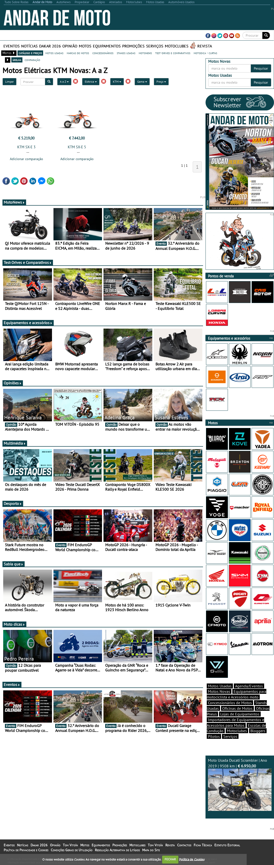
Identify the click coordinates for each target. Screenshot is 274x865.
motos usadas (54, 53)
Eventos (11, 46)
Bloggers (257, 730)
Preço (161, 81)
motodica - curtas (205, 53)
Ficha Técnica (203, 845)
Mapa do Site (151, 850)
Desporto (13, 503)
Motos (85, 46)
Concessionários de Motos (230, 702)
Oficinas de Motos (237, 708)
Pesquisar (261, 68)
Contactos (184, 845)
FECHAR (170, 859)
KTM (117, 81)
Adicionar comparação (26, 159)
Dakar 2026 (50, 46)
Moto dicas (14, 624)
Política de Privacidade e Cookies (26, 850)
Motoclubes (176, 46)
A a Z (64, 81)
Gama (142, 81)
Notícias (29, 46)
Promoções (133, 46)
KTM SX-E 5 (77, 147)
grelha (17, 60)
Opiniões (13, 382)
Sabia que (13, 563)
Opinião (69, 46)
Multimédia (15, 443)
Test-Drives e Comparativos (28, 262)
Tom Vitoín (70, 845)
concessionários (102, 53)
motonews (145, 53)
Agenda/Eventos (249, 685)
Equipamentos (107, 46)
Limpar (9, 81)
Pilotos (214, 736)
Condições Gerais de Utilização (71, 850)
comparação (32, 60)
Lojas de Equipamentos (239, 714)
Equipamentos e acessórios (28, 322)
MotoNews (14, 202)
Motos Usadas (220, 685)
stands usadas (126, 53)
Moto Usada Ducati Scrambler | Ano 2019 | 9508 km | (240, 784)
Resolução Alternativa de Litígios (117, 850)
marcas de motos (78, 53)
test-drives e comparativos (172, 53)
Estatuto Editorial (227, 845)
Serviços (154, 46)
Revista (204, 46)
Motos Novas (219, 691)
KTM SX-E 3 (26, 147)
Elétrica (91, 81)
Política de (191, 859)
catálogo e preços (30, 53)
